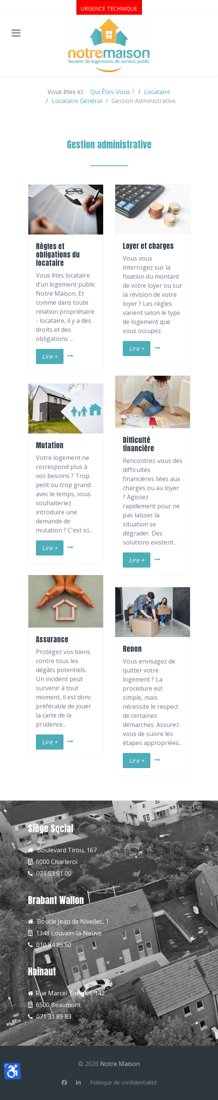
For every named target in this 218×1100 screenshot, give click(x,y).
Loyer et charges (148, 246)
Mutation (49, 445)
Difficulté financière (138, 444)
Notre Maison (120, 1064)
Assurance (52, 639)
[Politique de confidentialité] (123, 1082)
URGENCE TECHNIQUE (109, 8)
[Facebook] (64, 1082)
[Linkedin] (78, 1082)
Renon (132, 648)
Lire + (49, 356)
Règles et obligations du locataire (58, 254)
